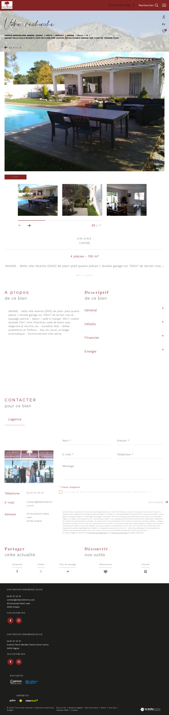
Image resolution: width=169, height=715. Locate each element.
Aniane (70, 35)
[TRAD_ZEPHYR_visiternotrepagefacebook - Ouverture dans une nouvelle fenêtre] (10, 621)
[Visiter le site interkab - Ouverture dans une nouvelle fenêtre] (30, 700)
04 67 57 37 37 (35, 492)
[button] (29, 225)
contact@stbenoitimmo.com (21, 601)
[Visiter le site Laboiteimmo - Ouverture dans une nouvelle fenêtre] (150, 710)
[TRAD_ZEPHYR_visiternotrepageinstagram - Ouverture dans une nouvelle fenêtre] (18, 621)
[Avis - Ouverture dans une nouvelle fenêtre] (14, 682)
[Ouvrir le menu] (164, 5)
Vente (49, 35)
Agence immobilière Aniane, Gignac (24, 35)
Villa (80, 35)
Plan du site (61, 708)
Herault (59, 35)
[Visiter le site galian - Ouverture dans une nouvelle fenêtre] (11, 700)
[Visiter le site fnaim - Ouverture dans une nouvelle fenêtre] (19, 700)
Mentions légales (76, 708)
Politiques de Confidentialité (97, 533)
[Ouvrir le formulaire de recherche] (148, 5)
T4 (86, 35)
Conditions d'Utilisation (120, 533)
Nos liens (113, 708)
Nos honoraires (92, 708)
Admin (104, 708)
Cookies (74, 710)
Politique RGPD (62, 710)
